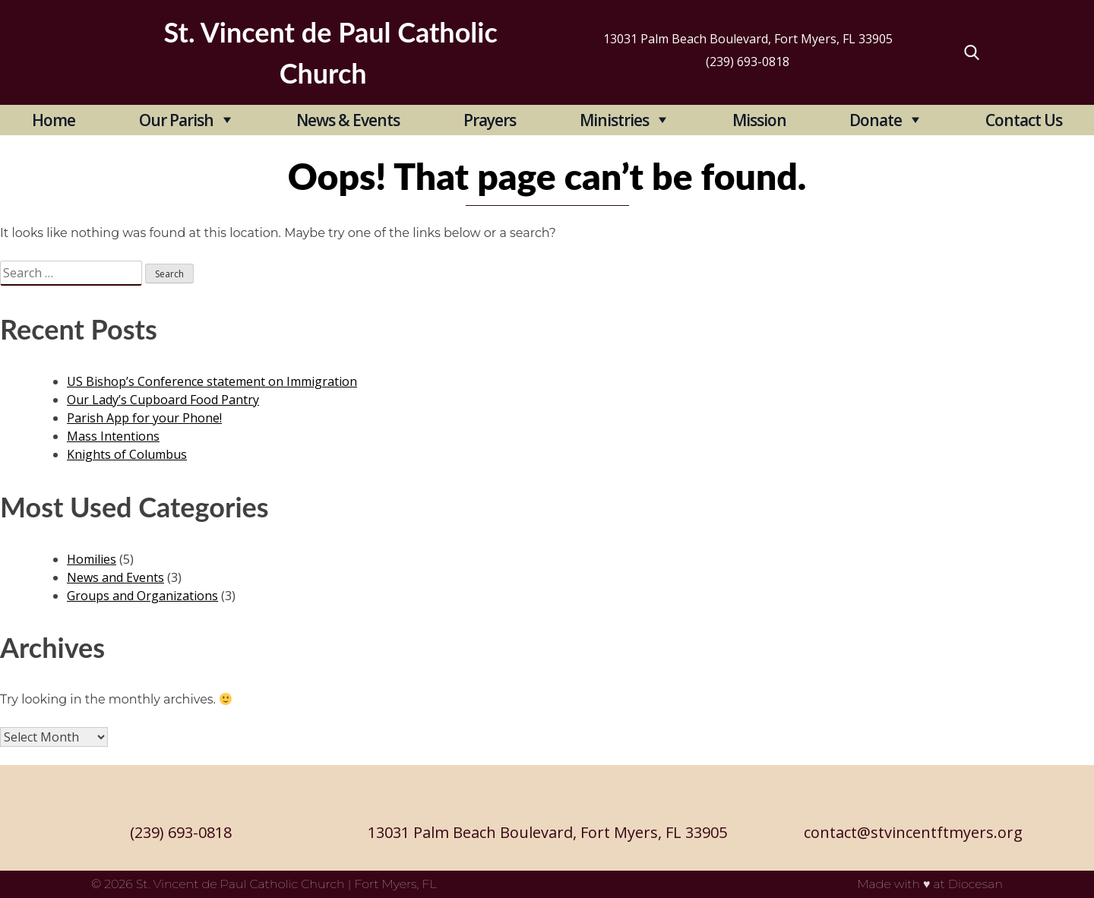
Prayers (489, 120)
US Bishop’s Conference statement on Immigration (212, 381)
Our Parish (176, 120)
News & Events (348, 120)
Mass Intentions (113, 436)
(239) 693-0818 (747, 61)
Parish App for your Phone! (144, 417)
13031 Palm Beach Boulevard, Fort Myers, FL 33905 (748, 38)
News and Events (115, 577)
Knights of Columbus (127, 454)
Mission (759, 120)
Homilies (91, 559)
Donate (875, 120)
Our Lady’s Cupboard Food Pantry (163, 399)
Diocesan (975, 884)
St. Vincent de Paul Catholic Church (240, 884)
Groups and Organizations (142, 595)
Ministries (614, 120)
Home (53, 120)
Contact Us (1023, 120)
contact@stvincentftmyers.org (913, 832)
